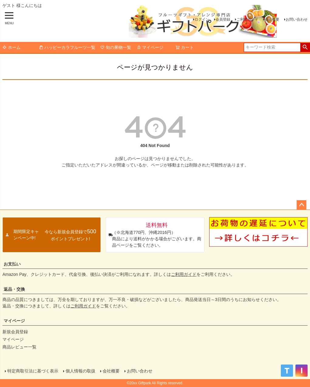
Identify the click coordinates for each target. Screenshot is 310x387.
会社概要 (272, 19)
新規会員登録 (15, 331)
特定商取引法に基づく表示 (32, 370)
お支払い (12, 264)
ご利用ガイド (247, 19)
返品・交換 (14, 289)
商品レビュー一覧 (19, 346)
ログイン (202, 19)
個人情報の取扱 (80, 370)
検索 (305, 47)
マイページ (150, 47)
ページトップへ (301, 205)
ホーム (11, 47)
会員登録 (223, 19)
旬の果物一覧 (115, 47)
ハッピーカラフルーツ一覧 (67, 47)
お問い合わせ (297, 19)
